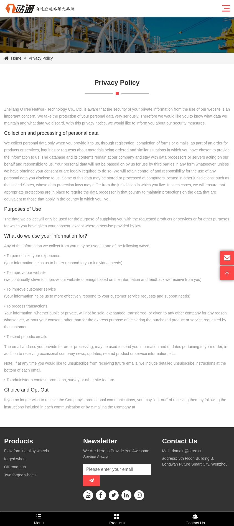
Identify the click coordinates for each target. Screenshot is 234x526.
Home (16, 58)
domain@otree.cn (187, 451)
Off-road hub (15, 467)
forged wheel (15, 459)
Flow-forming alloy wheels (26, 451)
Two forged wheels (20, 475)
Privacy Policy (41, 58)
